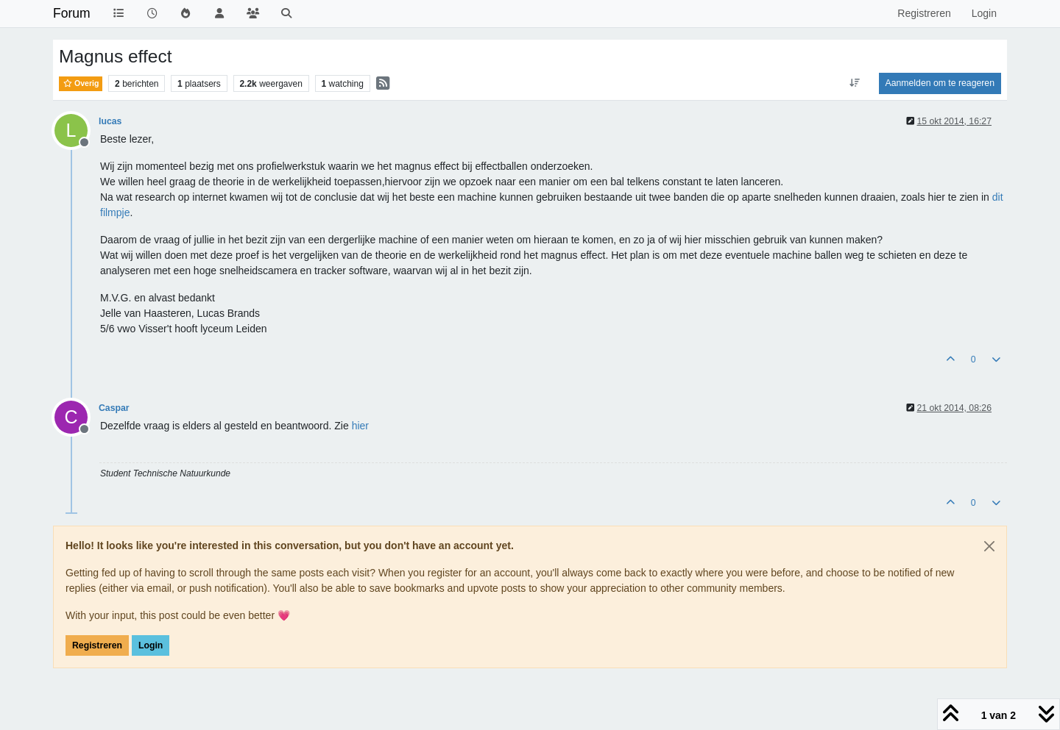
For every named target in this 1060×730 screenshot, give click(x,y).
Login (150, 645)
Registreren (97, 645)
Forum (72, 13)
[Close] (989, 546)
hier (360, 426)
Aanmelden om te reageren (940, 83)
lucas (110, 121)
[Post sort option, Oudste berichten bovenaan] (854, 83)
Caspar (114, 408)
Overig (81, 83)
